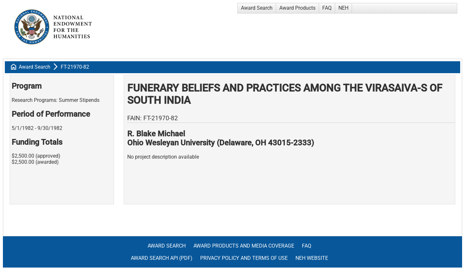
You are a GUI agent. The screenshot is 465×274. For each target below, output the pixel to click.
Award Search (257, 8)
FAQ (327, 8)
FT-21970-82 (75, 67)
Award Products (297, 8)
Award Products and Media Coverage (243, 246)
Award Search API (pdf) (161, 258)
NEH (343, 8)
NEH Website (311, 258)
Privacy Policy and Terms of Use (244, 258)
